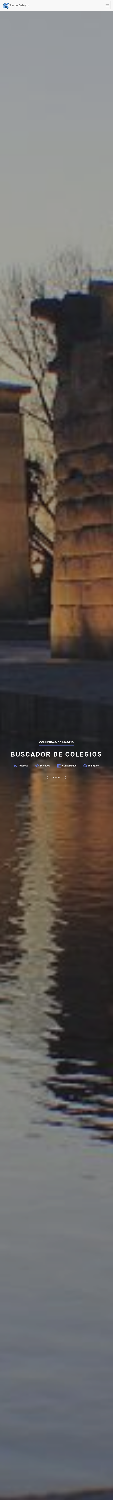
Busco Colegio (15, 5)
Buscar (56, 778)
